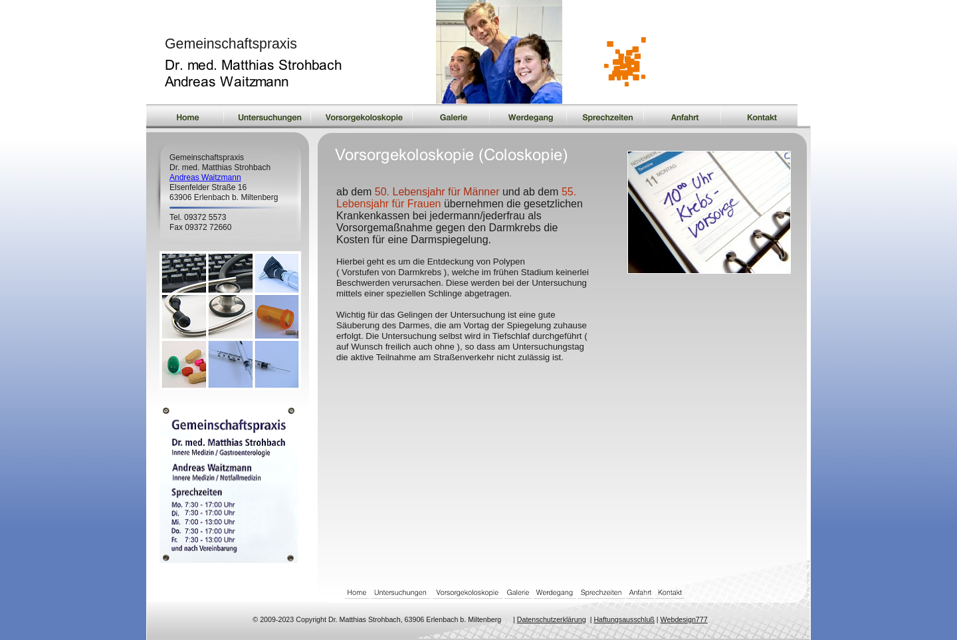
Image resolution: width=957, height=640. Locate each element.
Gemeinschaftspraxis (231, 44)
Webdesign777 (684, 619)
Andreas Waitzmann (205, 177)
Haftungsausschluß (624, 619)
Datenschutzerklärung (551, 619)
